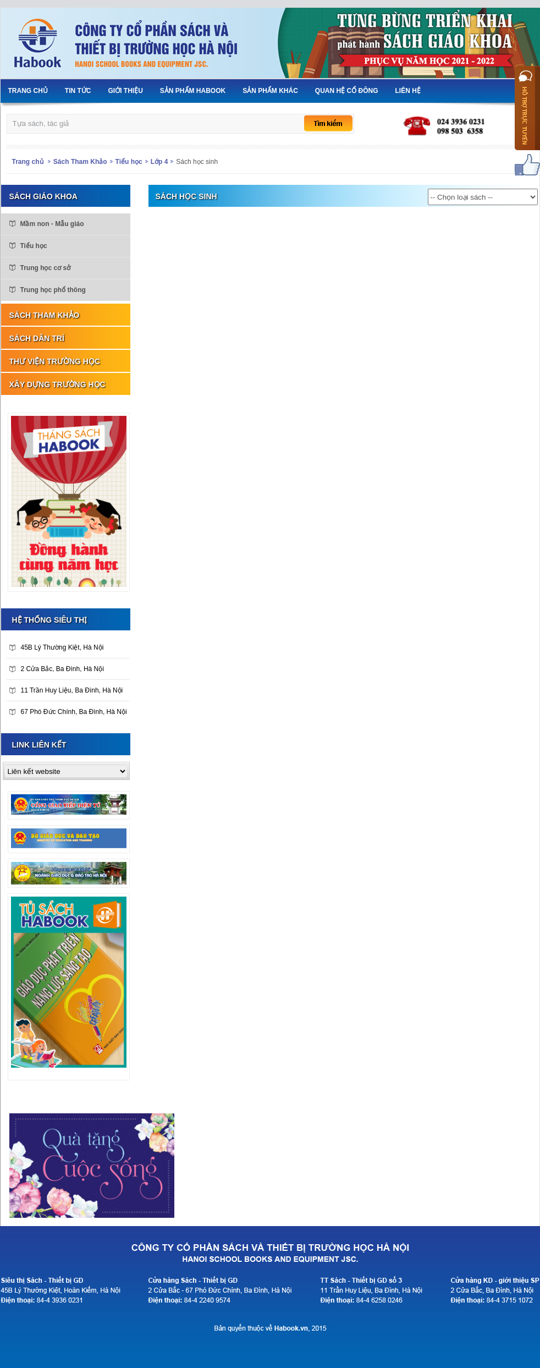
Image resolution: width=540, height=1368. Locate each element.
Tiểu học (128, 162)
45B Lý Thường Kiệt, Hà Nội (56, 647)
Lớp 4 (159, 162)
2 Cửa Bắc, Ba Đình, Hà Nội (56, 669)
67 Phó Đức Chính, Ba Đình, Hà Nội (68, 712)
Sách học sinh (197, 162)
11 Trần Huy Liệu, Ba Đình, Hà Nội (66, 690)
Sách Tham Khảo (80, 162)
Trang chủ (27, 162)
